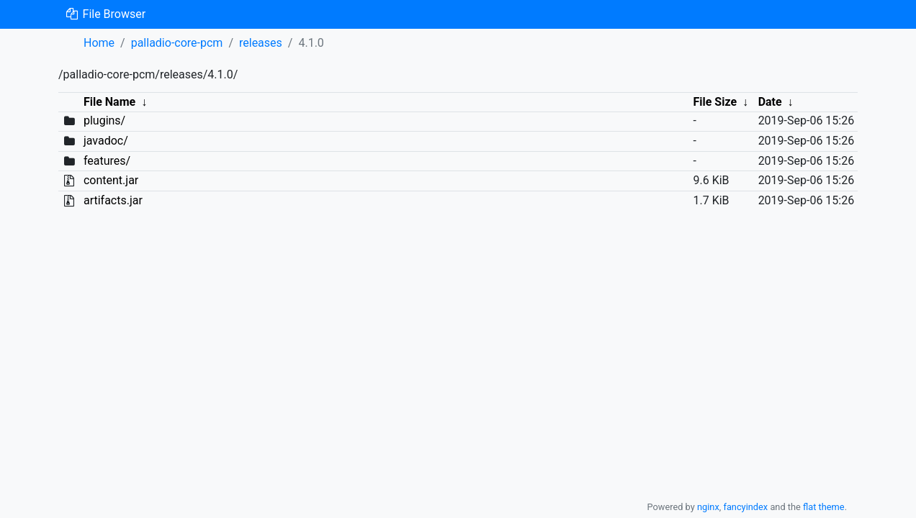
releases (260, 43)
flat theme (824, 506)
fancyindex (745, 506)
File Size (715, 102)
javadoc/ (106, 140)
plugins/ (104, 120)
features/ (107, 161)
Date (770, 102)
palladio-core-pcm (177, 43)
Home (99, 43)
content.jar (111, 180)
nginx (708, 506)
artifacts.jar (113, 200)
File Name (109, 102)
